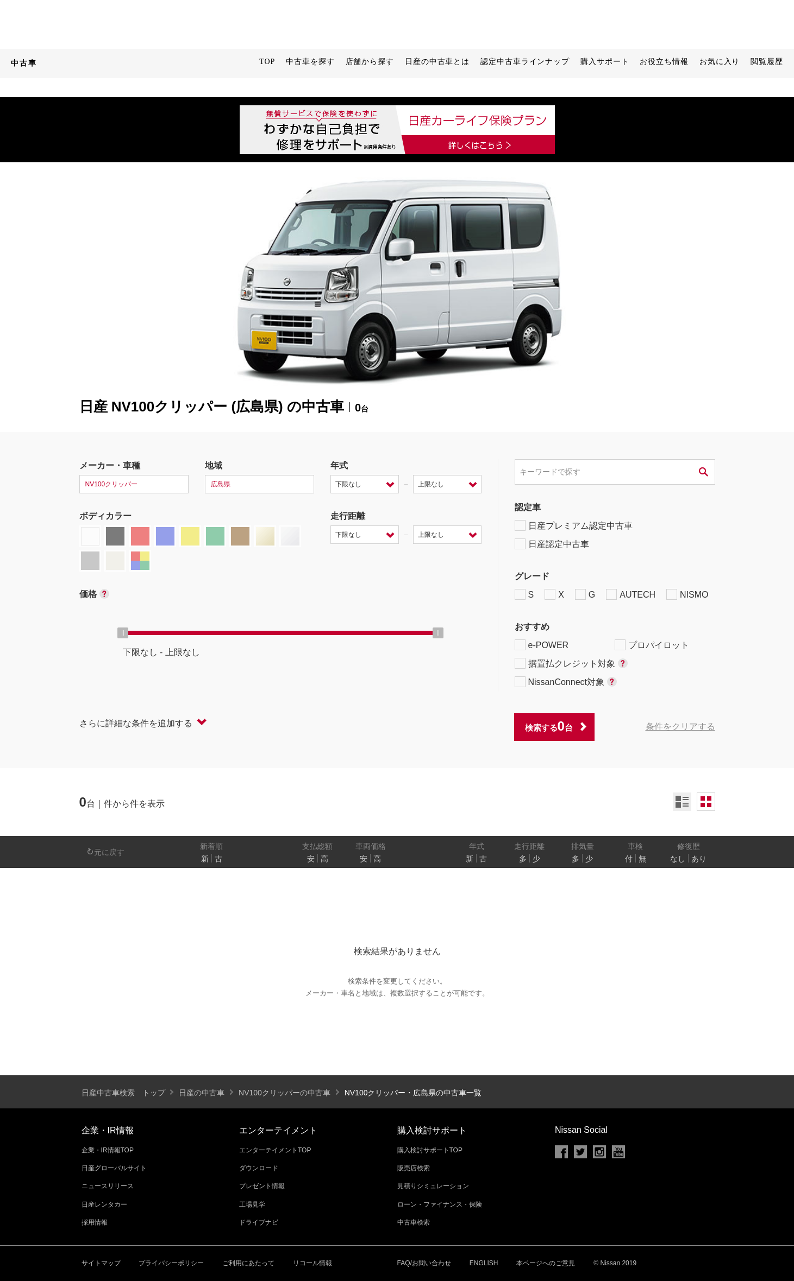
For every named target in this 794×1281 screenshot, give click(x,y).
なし (677, 859)
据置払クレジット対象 (571, 663)
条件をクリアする (680, 726)
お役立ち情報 (664, 62)
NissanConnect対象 (566, 681)
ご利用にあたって (248, 1263)
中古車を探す (310, 62)
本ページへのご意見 (545, 1263)
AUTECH (630, 594)
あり (699, 859)
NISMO (687, 594)
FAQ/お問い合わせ (424, 1263)
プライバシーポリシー (171, 1263)
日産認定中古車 (552, 543)
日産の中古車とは (437, 62)
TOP (267, 62)
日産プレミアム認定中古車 (574, 525)
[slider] (122, 632)
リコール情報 (312, 1263)
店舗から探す (370, 62)
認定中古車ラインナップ (525, 62)
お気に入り (719, 62)
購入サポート (604, 62)
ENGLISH (484, 1263)
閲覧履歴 (767, 62)
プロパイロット (652, 644)
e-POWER (542, 644)
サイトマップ (101, 1263)
